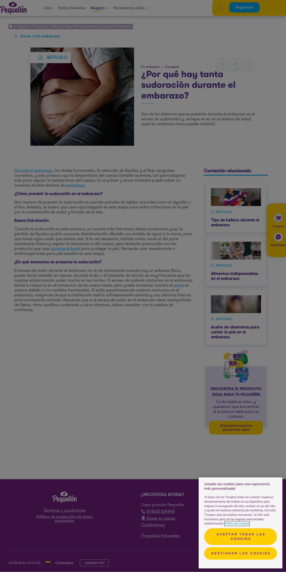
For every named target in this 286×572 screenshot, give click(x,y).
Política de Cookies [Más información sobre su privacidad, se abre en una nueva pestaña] (237, 524)
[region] (240, 522)
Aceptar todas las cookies (241, 536)
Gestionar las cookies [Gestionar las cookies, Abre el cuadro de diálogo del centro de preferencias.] (241, 553)
